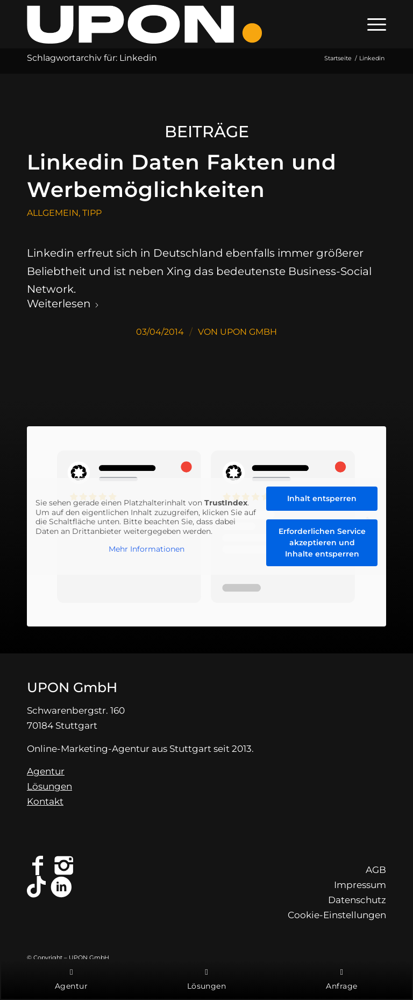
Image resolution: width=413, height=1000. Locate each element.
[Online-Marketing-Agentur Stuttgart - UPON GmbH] (144, 24)
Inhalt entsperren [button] (322, 498)
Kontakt (45, 801)
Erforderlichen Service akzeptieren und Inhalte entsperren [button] (322, 542)
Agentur (46, 771)
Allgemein (53, 213)
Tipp (92, 213)
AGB (376, 869)
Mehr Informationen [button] (146, 549)
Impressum (360, 884)
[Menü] (371, 24)
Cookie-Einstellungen (337, 915)
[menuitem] (371, 24)
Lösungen (49, 786)
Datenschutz (357, 900)
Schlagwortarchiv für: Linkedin (92, 58)
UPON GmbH (248, 332)
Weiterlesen (63, 303)
